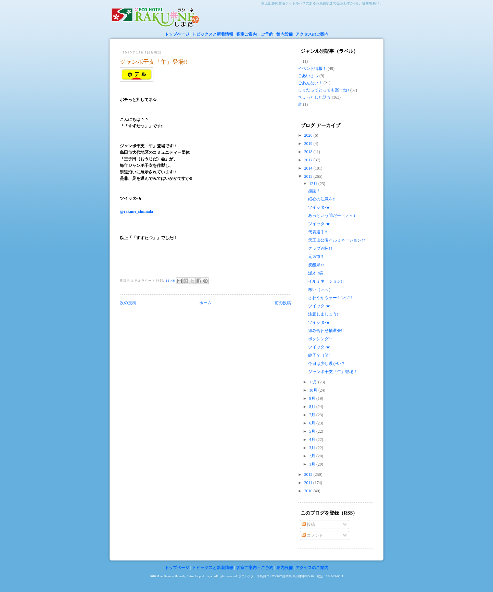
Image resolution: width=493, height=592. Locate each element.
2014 (309, 168)
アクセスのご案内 (311, 34)
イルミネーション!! (326, 281)
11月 (313, 382)
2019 (309, 143)
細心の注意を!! (322, 199)
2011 (309, 482)
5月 (312, 431)
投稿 (308, 524)
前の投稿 (283, 302)
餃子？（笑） (320, 355)
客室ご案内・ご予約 (254, 34)
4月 (312, 439)
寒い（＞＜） (320, 289)
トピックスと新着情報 (212, 34)
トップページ (177, 34)
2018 (309, 151)
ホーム (205, 302)
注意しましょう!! (324, 314)
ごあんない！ (310, 83)
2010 (309, 491)
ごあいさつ (308, 75)
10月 (313, 390)
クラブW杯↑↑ (320, 248)
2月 (312, 456)
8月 (312, 406)
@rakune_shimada (136, 211)
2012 (309, 474)
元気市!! (315, 256)
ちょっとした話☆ (314, 97)
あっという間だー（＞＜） (332, 215)
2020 (309, 135)
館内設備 (284, 34)
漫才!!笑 (315, 273)
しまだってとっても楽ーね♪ (323, 90)
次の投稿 (128, 302)
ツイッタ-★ (319, 207)
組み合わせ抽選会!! (326, 330)
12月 (313, 183)
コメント (312, 535)
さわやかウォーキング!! (330, 297)
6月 (312, 423)
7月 (312, 414)
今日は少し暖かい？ (326, 363)
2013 (309, 176)
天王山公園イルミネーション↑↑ (337, 240)
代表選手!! (317, 232)
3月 (312, 447)
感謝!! (313, 190)
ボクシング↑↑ (320, 338)
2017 (309, 160)
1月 (312, 464)
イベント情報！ (312, 68)
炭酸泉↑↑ (316, 264)
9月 (312, 398)
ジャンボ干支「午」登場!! (154, 62)
